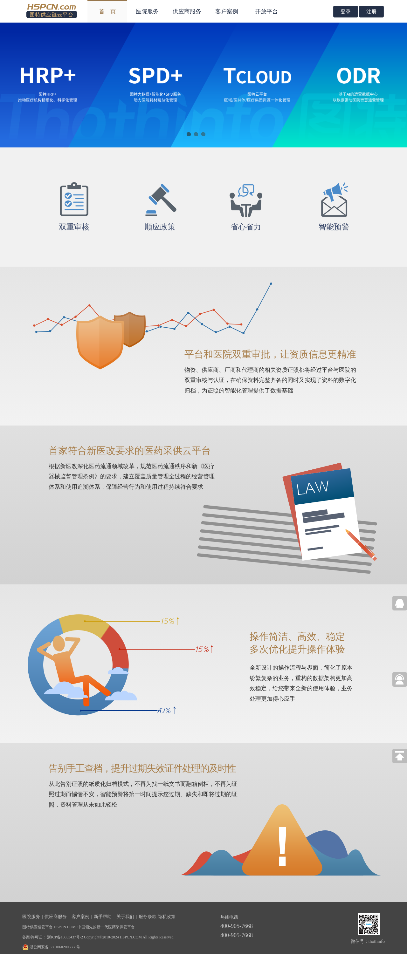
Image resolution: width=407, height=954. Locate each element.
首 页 (107, 11)
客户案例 (226, 11)
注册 (371, 11)
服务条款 (147, 916)
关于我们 (125, 916)
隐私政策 (166, 916)
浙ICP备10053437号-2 (64, 937)
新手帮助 (103, 916)
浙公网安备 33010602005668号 (55, 947)
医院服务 (147, 11)
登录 (346, 11)
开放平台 (266, 11)
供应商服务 (187, 11)
